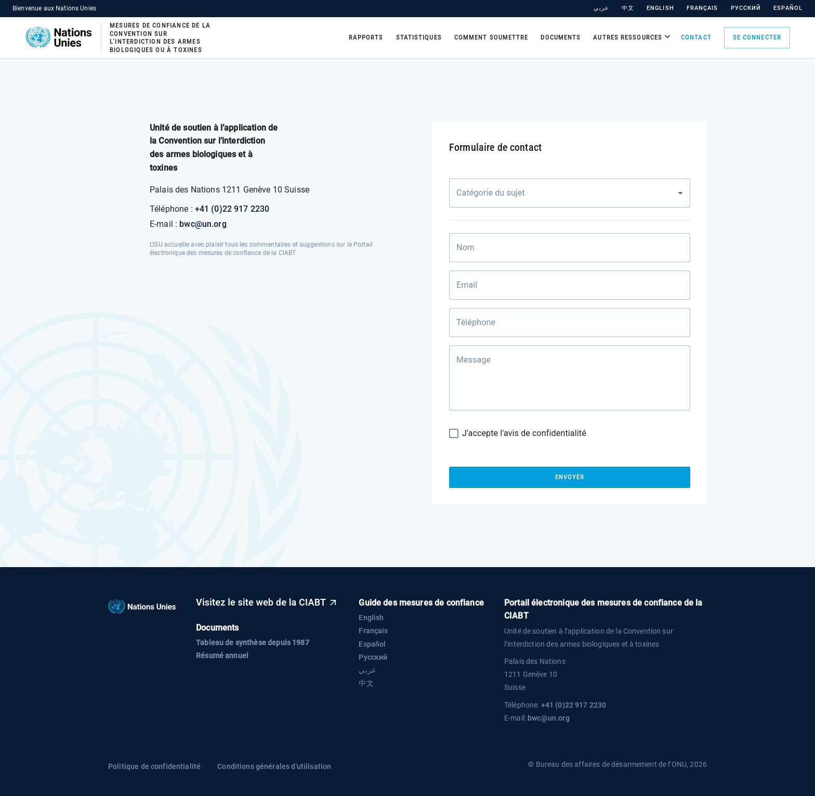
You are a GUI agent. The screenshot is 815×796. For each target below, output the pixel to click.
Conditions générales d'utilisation (274, 766)
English (660, 8)
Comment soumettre (491, 37)
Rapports (366, 37)
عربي (601, 8)
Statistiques (419, 37)
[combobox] (569, 193)
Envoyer (570, 477)
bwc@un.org (203, 224)
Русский (746, 8)
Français (702, 8)
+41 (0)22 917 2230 (232, 209)
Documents (561, 37)
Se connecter (757, 38)
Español (788, 8)
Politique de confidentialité (154, 766)
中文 (628, 8)
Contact (696, 37)
